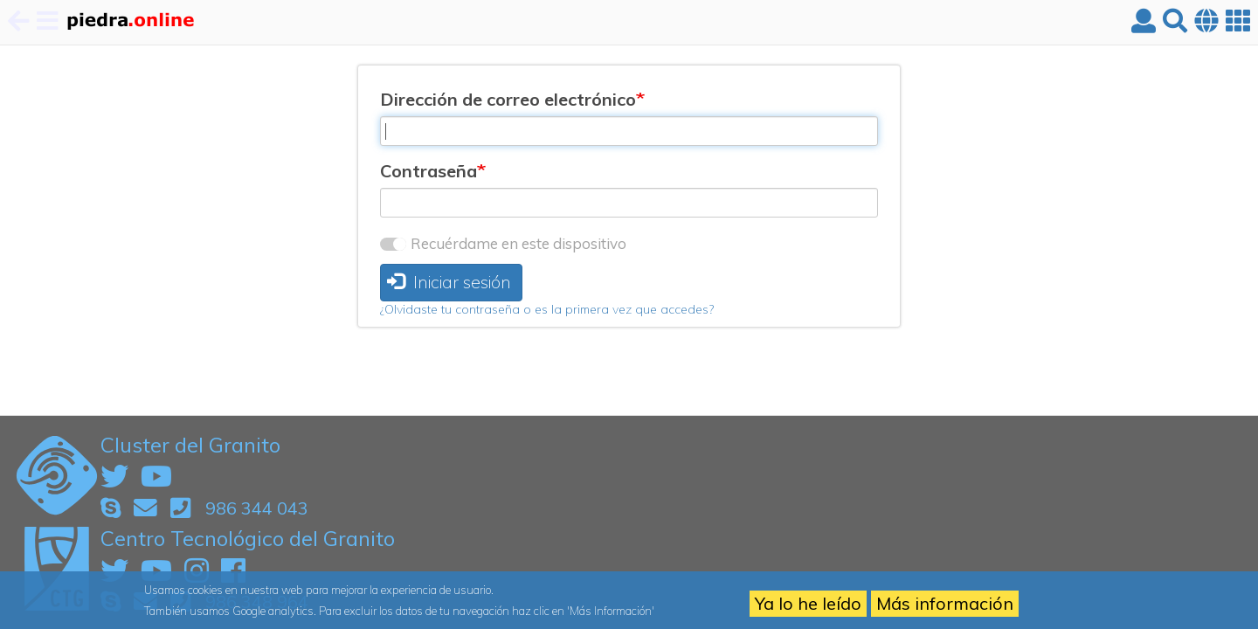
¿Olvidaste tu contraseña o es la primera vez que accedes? (547, 309)
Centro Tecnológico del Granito (247, 538)
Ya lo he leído (808, 603)
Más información (944, 603)
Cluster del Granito (190, 445)
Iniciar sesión (449, 282)
